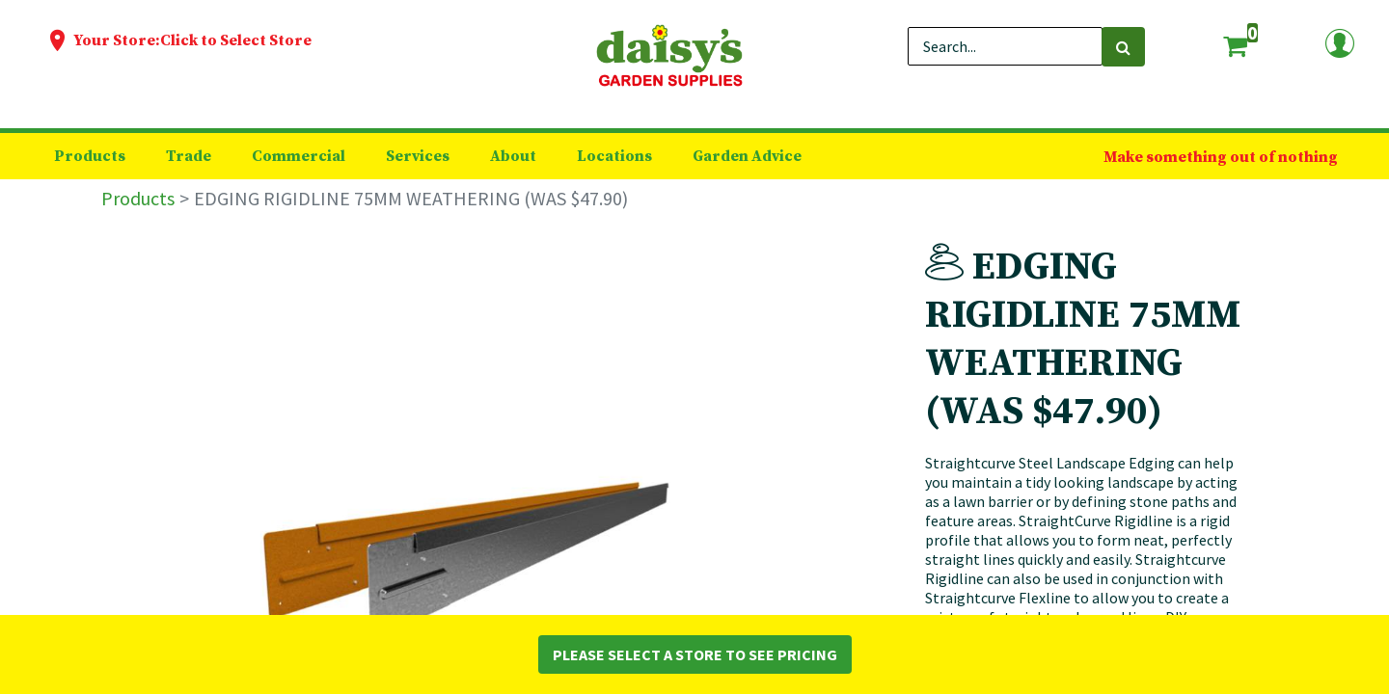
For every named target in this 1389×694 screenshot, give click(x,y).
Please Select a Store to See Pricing (695, 654)
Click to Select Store (236, 40)
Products (138, 198)
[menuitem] (90, 156)
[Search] (1123, 47)
